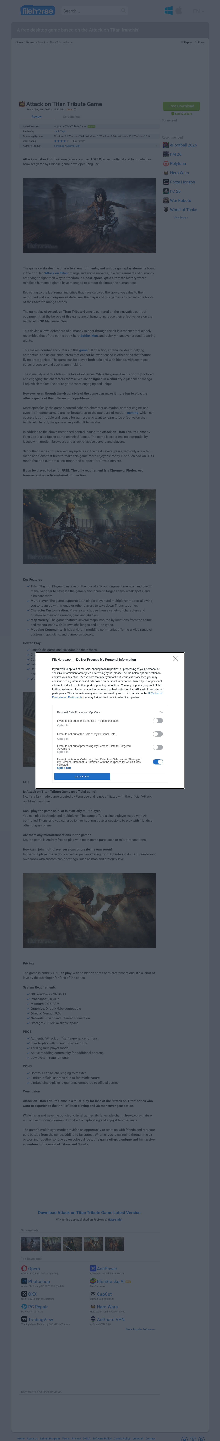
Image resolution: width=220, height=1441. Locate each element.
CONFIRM (82, 776)
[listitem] (110, 712)
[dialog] (110, 720)
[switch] (158, 720)
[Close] (176, 660)
